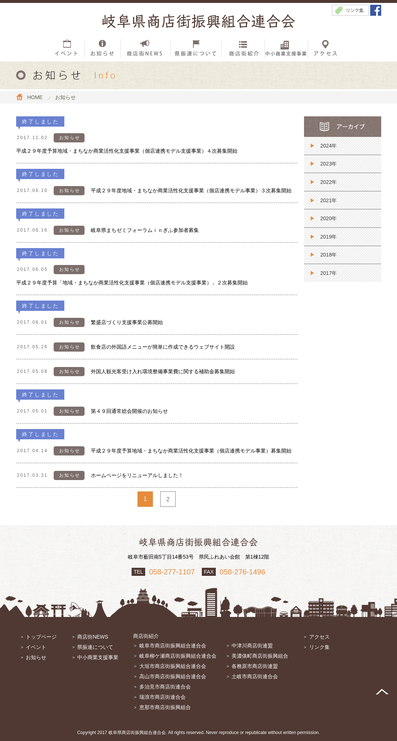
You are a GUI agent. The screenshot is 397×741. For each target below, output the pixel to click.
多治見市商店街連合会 (165, 687)
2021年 (328, 200)
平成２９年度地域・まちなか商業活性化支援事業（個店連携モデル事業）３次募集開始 (191, 190)
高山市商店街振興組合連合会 (172, 676)
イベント (36, 647)
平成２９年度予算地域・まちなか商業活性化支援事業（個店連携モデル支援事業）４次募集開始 (126, 151)
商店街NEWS (92, 637)
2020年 (328, 218)
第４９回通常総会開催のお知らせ (129, 411)
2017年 (328, 273)
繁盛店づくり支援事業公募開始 (127, 322)
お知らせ (36, 657)
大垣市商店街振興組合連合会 (172, 666)
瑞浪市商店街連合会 (162, 697)
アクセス (319, 637)
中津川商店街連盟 (252, 646)
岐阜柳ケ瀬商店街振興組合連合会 (178, 656)
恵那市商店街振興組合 (165, 707)
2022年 (328, 182)
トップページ (41, 637)
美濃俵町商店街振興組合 (260, 656)
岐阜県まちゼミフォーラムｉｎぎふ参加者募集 (145, 230)
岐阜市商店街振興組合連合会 (172, 646)
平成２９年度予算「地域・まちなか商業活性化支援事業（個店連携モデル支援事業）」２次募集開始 (132, 283)
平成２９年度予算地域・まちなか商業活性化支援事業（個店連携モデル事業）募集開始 (191, 451)
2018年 (328, 255)
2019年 (328, 237)
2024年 (328, 146)
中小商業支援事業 (97, 657)
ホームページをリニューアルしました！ (137, 475)
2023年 (328, 164)
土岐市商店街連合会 (255, 676)
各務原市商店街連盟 (255, 666)
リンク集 (319, 647)
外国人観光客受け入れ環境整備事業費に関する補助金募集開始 (163, 371)
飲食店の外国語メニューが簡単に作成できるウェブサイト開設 (163, 347)
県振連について (95, 647)
